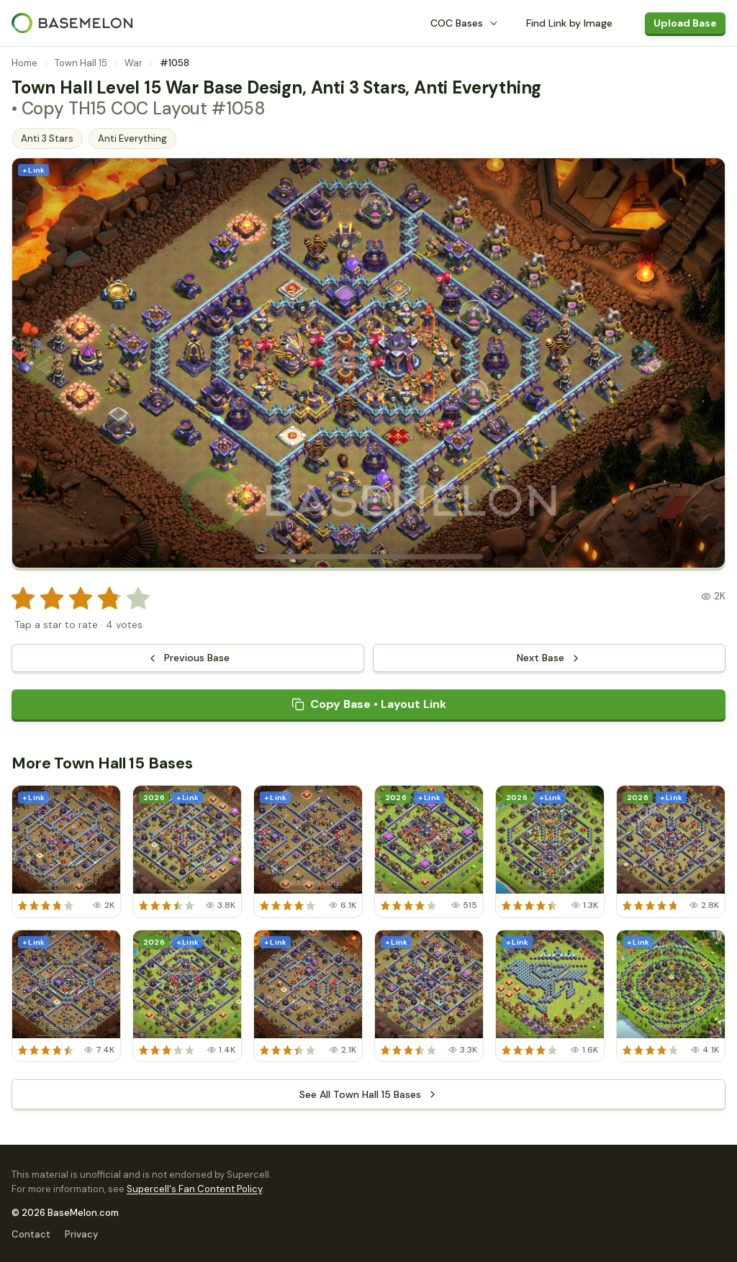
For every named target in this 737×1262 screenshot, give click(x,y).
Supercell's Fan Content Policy (194, 1189)
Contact (31, 1234)
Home (24, 63)
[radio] (23, 599)
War (134, 63)
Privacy (81, 1234)
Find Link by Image (569, 23)
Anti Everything (132, 138)
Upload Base (685, 23)
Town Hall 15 (81, 63)
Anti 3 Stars (47, 138)
